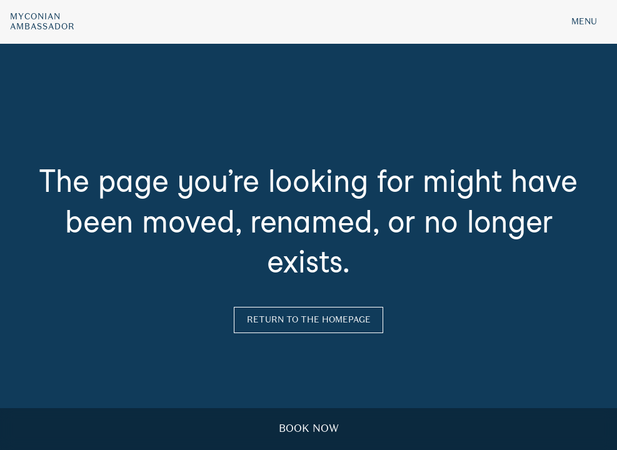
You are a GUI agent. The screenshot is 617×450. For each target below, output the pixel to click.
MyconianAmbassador (42, 22)
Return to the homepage (309, 319)
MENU (584, 21)
